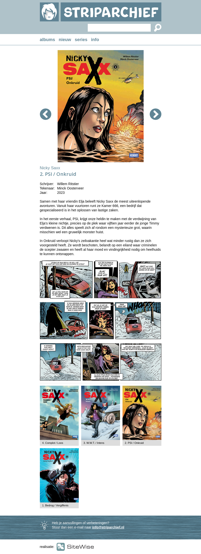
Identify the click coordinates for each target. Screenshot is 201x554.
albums (47, 39)
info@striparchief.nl (108, 527)
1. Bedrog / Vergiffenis (55, 505)
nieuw (65, 39)
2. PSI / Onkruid (134, 442)
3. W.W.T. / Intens (94, 442)
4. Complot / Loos (52, 442)
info (95, 39)
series (81, 39)
